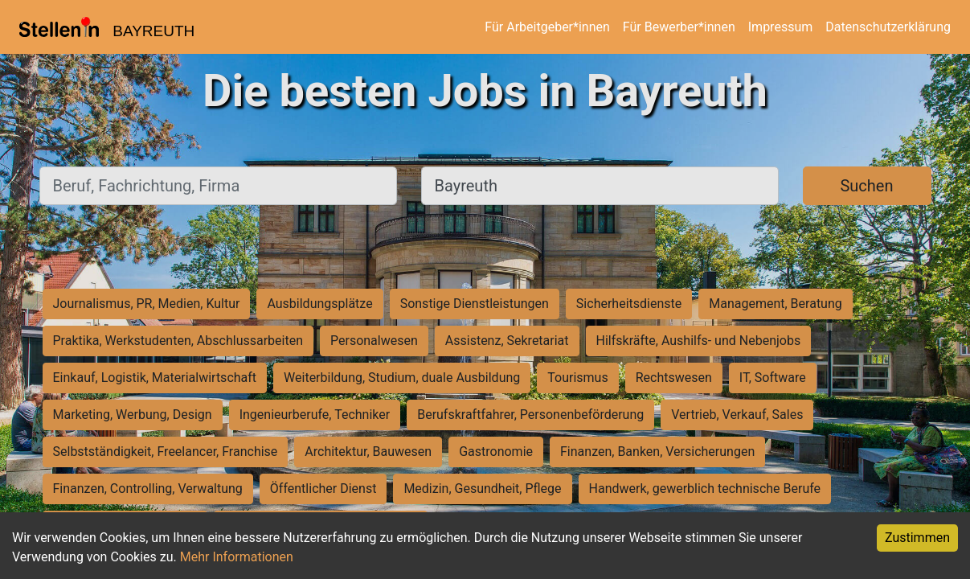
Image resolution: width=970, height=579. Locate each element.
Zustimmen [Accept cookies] (917, 537)
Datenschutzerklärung (888, 27)
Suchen (866, 185)
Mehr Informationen (236, 557)
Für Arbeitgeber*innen (547, 27)
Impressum (780, 27)
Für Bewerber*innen (679, 27)
